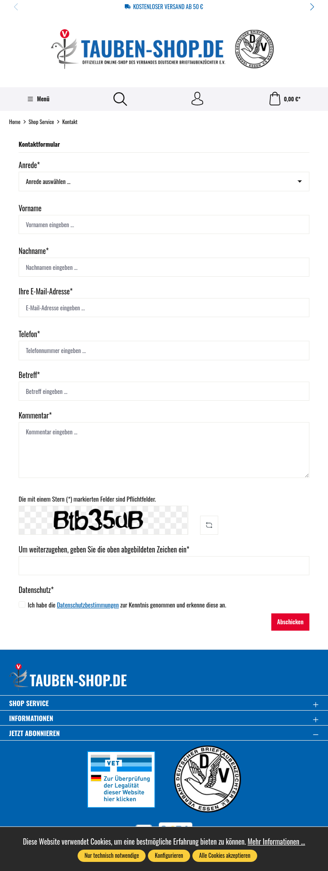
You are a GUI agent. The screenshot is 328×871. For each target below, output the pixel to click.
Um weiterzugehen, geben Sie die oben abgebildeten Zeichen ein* (104, 549)
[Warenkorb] (284, 99)
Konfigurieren (169, 855)
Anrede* (29, 164)
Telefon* (29, 333)
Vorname (30, 208)
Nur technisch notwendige (111, 855)
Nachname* (34, 250)
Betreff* (29, 374)
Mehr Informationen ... (276, 841)
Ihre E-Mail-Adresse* (46, 291)
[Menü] (38, 99)
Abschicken (290, 621)
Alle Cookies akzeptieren (224, 855)
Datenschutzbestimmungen (87, 604)
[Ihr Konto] (197, 99)
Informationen (31, 718)
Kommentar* (35, 415)
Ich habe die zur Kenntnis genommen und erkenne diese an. (127, 604)
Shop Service (29, 703)
